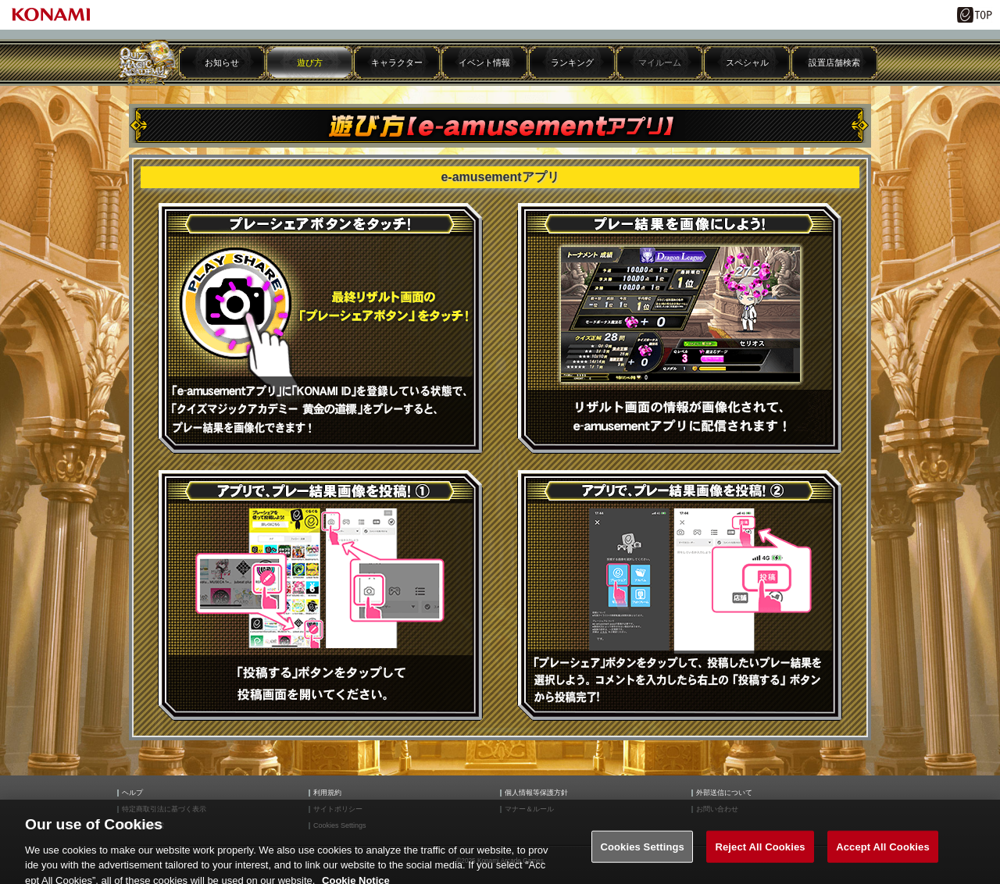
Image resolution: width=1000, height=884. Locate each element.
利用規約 (327, 793)
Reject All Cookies (760, 856)
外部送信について (724, 793)
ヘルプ (132, 793)
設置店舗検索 (834, 62)
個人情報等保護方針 (536, 793)
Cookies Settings (642, 856)
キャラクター (397, 62)
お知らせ (222, 62)
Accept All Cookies (883, 856)
